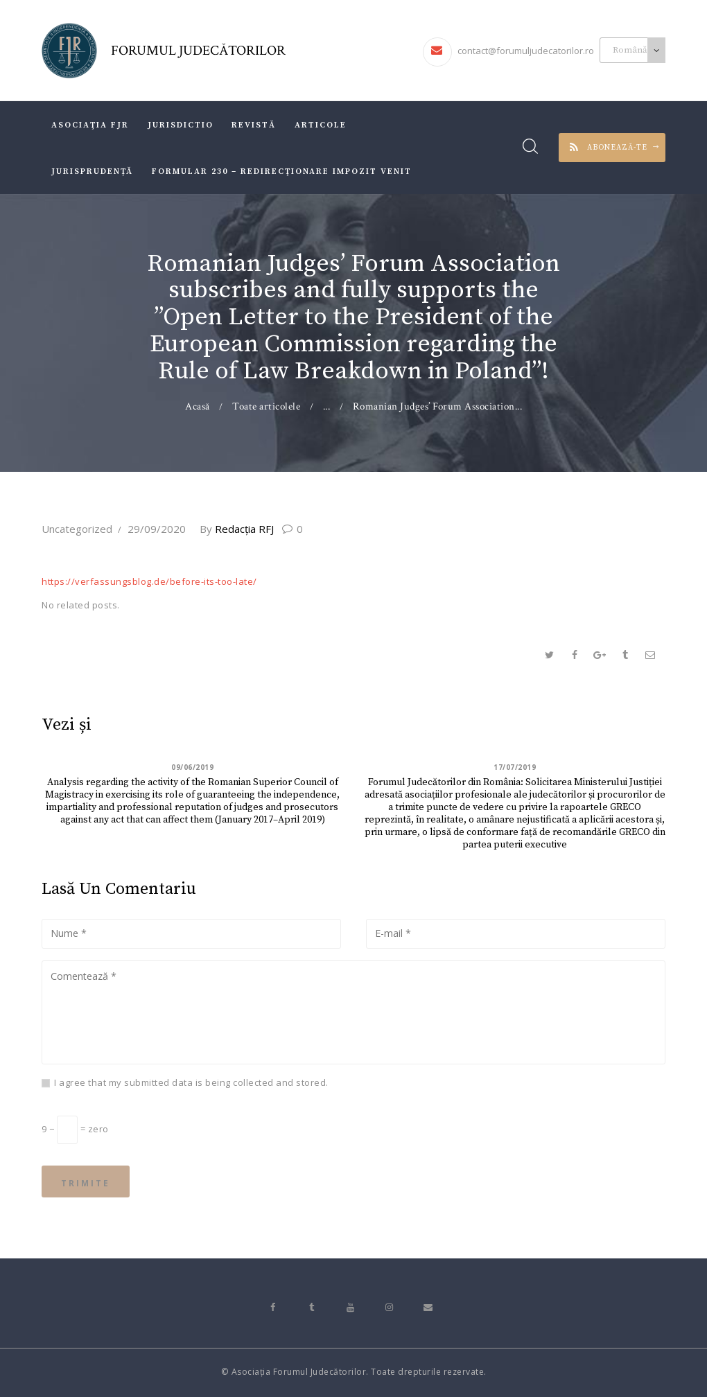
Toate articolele (266, 406)
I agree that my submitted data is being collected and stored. (191, 1082)
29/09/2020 (157, 529)
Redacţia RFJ (238, 529)
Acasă (197, 406)
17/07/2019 (515, 767)
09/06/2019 (192, 767)
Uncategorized (77, 529)
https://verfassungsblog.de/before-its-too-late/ (149, 581)
